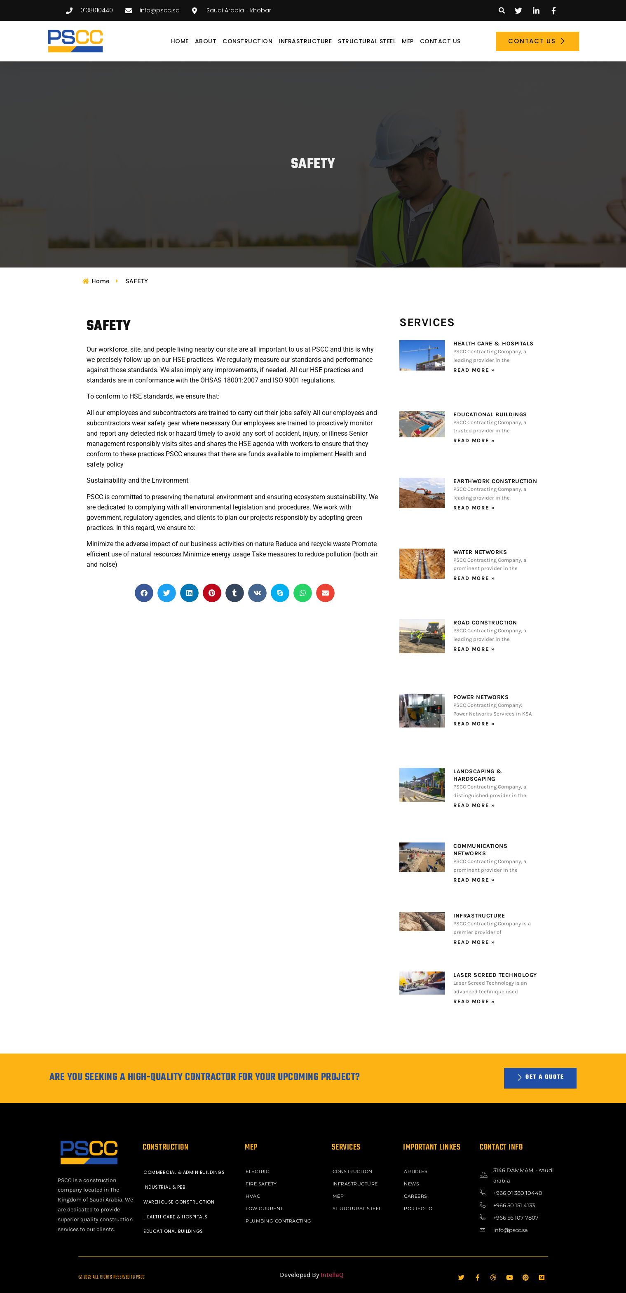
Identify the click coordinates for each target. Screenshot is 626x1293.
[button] (502, 10)
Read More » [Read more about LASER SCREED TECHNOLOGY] (474, 1001)
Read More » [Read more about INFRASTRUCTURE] (474, 942)
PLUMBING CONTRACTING (278, 1221)
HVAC (253, 1196)
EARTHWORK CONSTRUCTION (495, 481)
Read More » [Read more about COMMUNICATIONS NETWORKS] (474, 880)
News (411, 1184)
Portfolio (418, 1208)
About (206, 41)
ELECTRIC (257, 1171)
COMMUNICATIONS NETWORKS (480, 849)
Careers (415, 1196)
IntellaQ (332, 1275)
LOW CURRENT (264, 1208)
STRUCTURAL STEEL (367, 41)
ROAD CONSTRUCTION (485, 622)
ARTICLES (415, 1171)
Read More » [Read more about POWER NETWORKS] (474, 723)
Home (180, 41)
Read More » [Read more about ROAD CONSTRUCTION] (474, 649)
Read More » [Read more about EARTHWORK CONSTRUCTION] (474, 508)
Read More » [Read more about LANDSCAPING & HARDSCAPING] (474, 805)
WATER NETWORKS (480, 552)
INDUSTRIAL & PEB (164, 1187)
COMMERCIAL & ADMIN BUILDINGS (184, 1172)
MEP (408, 41)
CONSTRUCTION (247, 41)
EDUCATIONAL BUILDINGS (490, 414)
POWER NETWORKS (481, 697)
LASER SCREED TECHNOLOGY (495, 975)
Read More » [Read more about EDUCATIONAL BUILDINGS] (474, 440)
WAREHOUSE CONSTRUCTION (178, 1202)
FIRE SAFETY (261, 1184)
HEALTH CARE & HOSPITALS (493, 343)
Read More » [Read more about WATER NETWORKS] (474, 578)
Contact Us (440, 41)
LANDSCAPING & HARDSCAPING (477, 775)
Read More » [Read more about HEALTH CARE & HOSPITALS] (474, 370)
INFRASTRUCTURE (305, 41)
